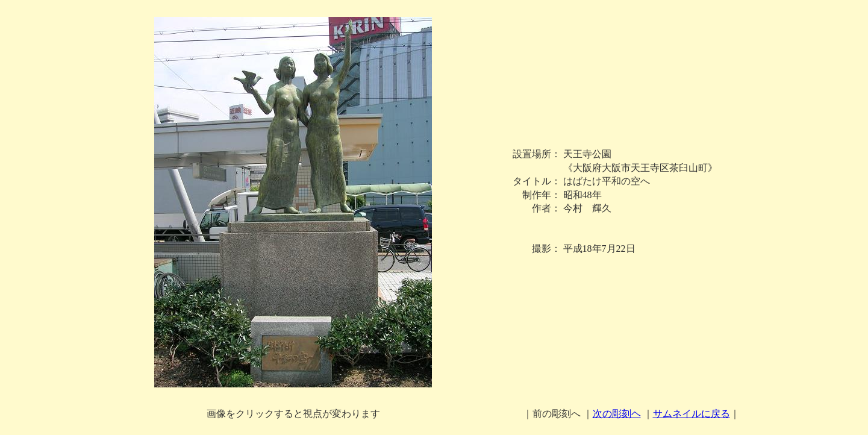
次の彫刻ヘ (617, 413)
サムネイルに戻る (691, 413)
